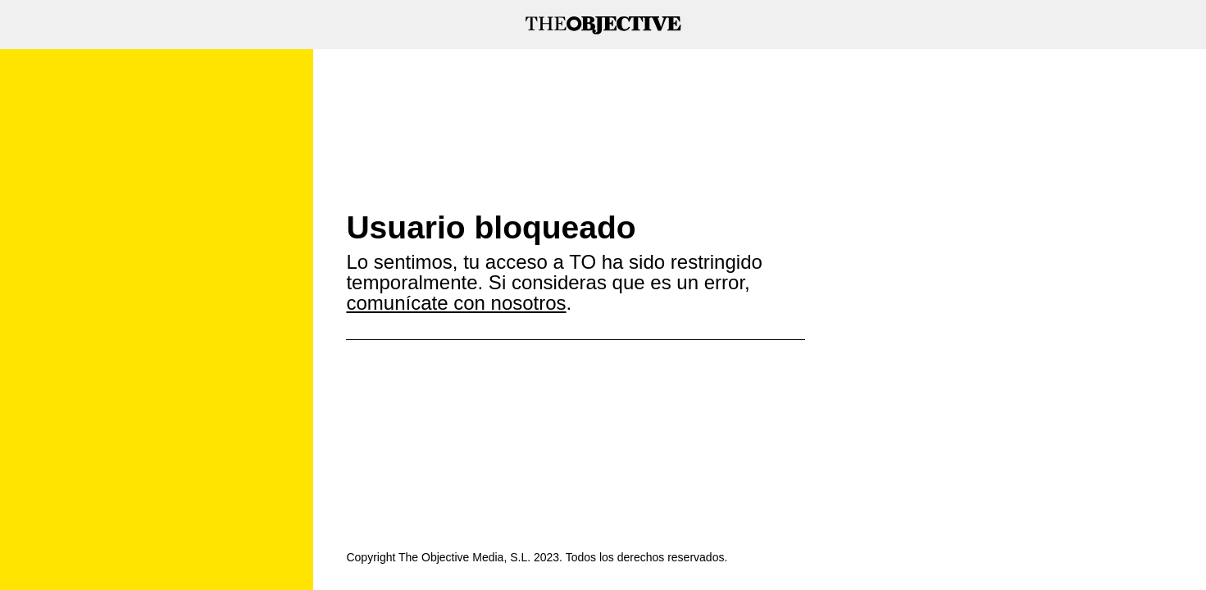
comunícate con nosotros (456, 303)
